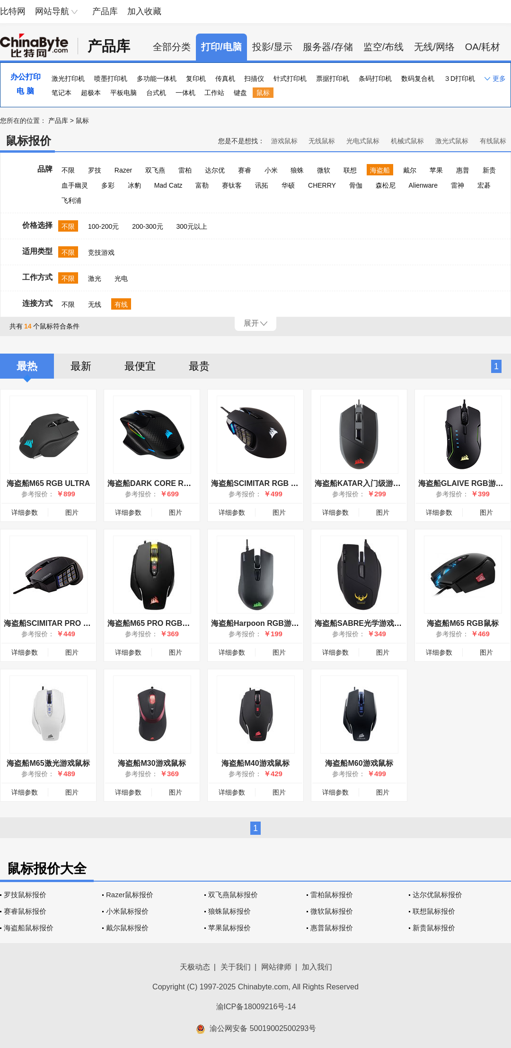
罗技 (94, 170)
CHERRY (322, 185)
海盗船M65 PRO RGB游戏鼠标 (159, 623)
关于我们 (235, 967)
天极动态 (195, 967)
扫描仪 (254, 78)
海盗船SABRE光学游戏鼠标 (362, 623)
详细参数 (24, 512)
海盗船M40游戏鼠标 (255, 763)
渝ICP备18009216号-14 (256, 1007)
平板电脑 (123, 92)
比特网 (13, 11)
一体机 (185, 92)
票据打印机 (332, 78)
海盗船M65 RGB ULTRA (48, 483)
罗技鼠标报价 (25, 895)
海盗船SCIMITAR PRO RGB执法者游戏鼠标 (78, 623)
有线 (121, 304)
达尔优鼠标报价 (437, 895)
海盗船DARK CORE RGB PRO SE (166, 483)
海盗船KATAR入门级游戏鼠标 (365, 483)
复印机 (196, 78)
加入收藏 (144, 11)
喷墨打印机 (110, 78)
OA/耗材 (482, 47)
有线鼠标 (493, 141)
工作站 (214, 92)
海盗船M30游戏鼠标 (151, 763)
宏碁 (484, 185)
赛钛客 (232, 185)
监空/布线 (383, 47)
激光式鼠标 (451, 141)
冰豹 (134, 185)
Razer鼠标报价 (129, 895)
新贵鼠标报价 (434, 928)
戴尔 (409, 170)
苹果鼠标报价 (229, 928)
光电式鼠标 (362, 141)
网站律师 (276, 967)
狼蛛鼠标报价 (229, 911)
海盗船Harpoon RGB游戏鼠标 (262, 623)
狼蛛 (297, 170)
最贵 (199, 366)
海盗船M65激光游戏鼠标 (48, 763)
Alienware (423, 185)
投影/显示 (272, 47)
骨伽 (355, 185)
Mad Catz (168, 185)
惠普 (462, 170)
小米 (271, 170)
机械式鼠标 (407, 141)
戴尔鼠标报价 (127, 928)
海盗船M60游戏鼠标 (359, 763)
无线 (94, 304)
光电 (121, 278)
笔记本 (61, 92)
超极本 (91, 92)
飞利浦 (71, 200)
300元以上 (191, 226)
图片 (72, 512)
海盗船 (380, 170)
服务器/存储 (328, 47)
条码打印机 (375, 78)
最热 (27, 366)
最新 (80, 366)
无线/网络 (434, 47)
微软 (323, 170)
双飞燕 (155, 170)
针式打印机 (290, 78)
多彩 (108, 185)
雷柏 (185, 170)
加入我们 (317, 967)
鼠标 (263, 92)
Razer (123, 170)
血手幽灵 (75, 185)
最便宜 (140, 366)
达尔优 (215, 170)
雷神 (457, 185)
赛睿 (244, 170)
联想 (350, 170)
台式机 (156, 92)
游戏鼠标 (284, 141)
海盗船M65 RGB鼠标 (462, 623)
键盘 (240, 92)
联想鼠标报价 (434, 911)
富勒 (202, 185)
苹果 (436, 170)
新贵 (489, 170)
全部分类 (172, 47)
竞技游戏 (101, 252)
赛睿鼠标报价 (25, 911)
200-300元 (147, 226)
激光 (94, 278)
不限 (68, 170)
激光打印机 (68, 78)
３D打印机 (459, 78)
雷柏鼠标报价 (331, 895)
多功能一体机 (156, 78)
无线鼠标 (321, 141)
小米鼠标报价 (127, 911)
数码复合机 (417, 78)
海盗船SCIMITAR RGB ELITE (261, 483)
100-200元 (103, 226)
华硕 (288, 185)
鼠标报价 (28, 140)
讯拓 (261, 185)
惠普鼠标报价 (331, 928)
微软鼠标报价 (331, 911)
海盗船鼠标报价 (28, 928)
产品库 (105, 11)
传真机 (225, 78)
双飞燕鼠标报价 (233, 895)
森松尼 (386, 185)
